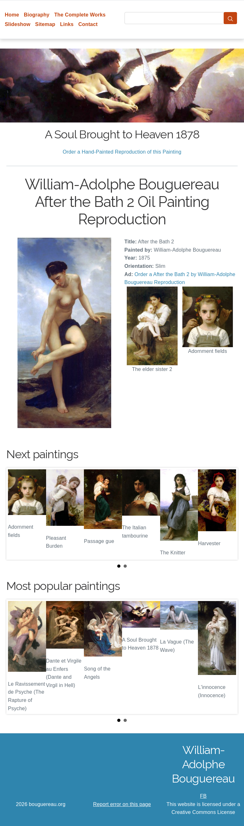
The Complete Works (80, 14)
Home (12, 14)
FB (203, 796)
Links (67, 24)
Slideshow (17, 24)
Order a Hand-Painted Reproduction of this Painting (122, 152)
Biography (37, 14)
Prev (16, 514)
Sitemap (45, 24)
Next (228, 514)
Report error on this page (122, 804)
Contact (88, 24)
